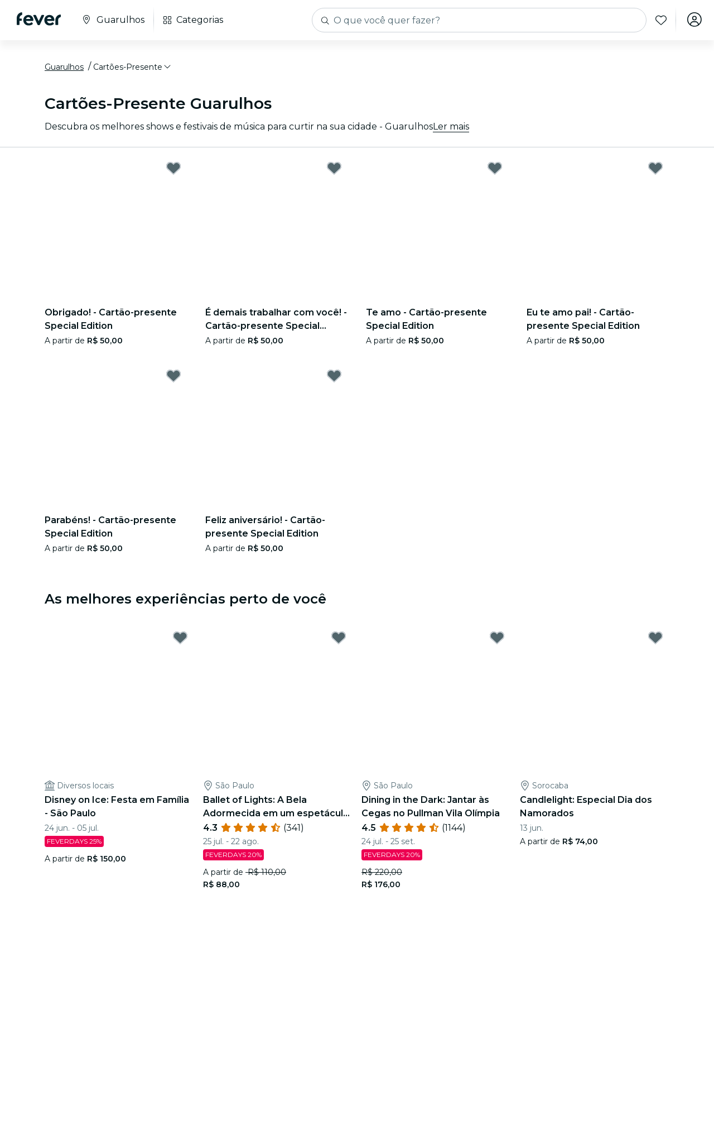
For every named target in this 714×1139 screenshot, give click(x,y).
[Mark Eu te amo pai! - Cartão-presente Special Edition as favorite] (655, 169)
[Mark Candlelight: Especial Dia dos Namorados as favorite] (655, 640)
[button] (132, 68)
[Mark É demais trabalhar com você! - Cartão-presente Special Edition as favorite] (334, 169)
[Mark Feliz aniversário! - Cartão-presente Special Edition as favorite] (334, 377)
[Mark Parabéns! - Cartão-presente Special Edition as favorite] (173, 377)
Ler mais (451, 128)
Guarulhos (64, 69)
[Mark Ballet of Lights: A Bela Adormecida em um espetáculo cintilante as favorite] (338, 640)
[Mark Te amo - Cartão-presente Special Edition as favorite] (495, 169)
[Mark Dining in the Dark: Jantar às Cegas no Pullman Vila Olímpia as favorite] (497, 640)
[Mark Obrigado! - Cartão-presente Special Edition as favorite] (173, 169)
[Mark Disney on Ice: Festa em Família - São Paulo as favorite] (180, 640)
